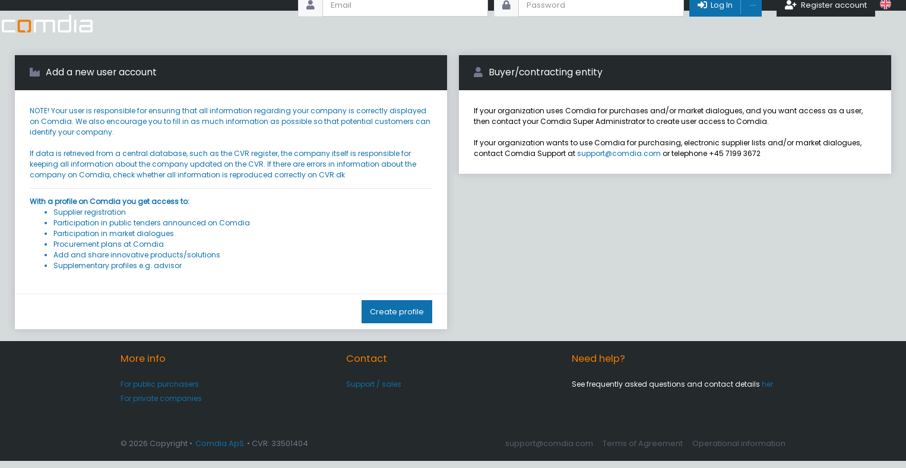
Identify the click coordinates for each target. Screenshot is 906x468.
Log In (715, 23)
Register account (827, 23)
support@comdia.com (619, 160)
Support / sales (373, 391)
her (767, 391)
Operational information (738, 450)
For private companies (161, 405)
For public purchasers (160, 391)
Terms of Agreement (643, 450)
